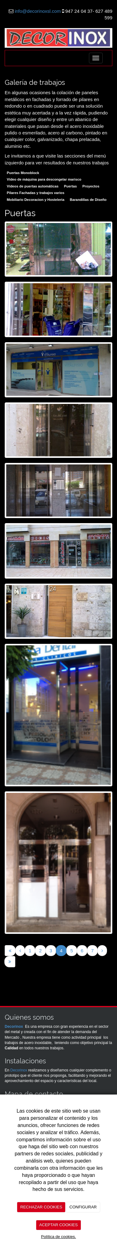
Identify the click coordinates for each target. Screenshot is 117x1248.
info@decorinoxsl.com (38, 11)
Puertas (70, 186)
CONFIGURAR (83, 1207)
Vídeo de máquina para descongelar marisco (44, 179)
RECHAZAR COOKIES (41, 1207)
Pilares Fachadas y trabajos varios (35, 193)
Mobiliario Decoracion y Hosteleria (35, 200)
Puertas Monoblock (23, 173)
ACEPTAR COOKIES (58, 1224)
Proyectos (90, 186)
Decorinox (14, 1026)
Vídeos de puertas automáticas (33, 186)
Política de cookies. (58, 1236)
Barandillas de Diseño (88, 200)
